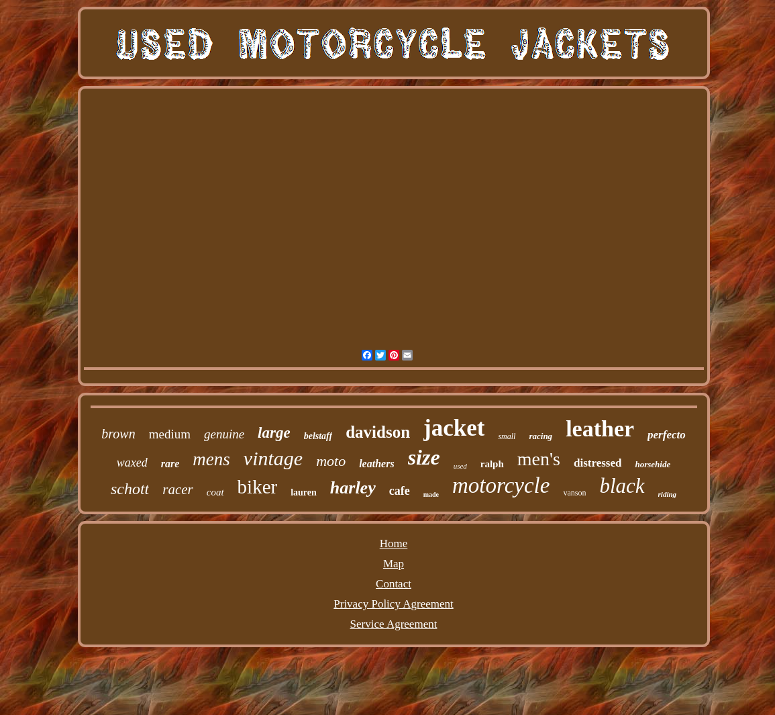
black (621, 485)
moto (331, 460)
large (274, 432)
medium (170, 434)
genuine (224, 434)
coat (215, 492)
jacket (453, 428)
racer (177, 489)
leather (600, 428)
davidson (378, 432)
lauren (304, 492)
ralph (492, 464)
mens (211, 459)
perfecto (667, 434)
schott (130, 488)
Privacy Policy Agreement (393, 604)
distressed (597, 463)
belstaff (318, 436)
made (431, 494)
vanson (574, 492)
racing (540, 436)
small (506, 436)
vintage (273, 458)
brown (118, 433)
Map (393, 563)
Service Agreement (393, 624)
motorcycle (501, 485)
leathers (376, 463)
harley (353, 487)
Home (394, 543)
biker (258, 486)
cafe (399, 490)
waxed (132, 462)
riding (667, 494)
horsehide (652, 464)
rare (170, 463)
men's (538, 458)
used (460, 466)
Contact (393, 583)
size (424, 457)
